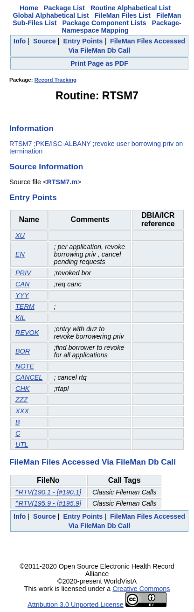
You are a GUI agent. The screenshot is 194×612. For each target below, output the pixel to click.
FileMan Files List (123, 15)
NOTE (24, 366)
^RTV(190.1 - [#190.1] (48, 492)
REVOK (27, 332)
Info (20, 41)
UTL (21, 444)
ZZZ (21, 399)
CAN (22, 284)
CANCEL (28, 377)
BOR (22, 351)
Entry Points (83, 41)
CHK (22, 388)
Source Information (46, 166)
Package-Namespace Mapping (121, 26)
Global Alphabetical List (51, 15)
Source (44, 41)
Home (29, 8)
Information (31, 128)
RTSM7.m (62, 182)
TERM (25, 306)
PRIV (23, 273)
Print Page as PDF (99, 63)
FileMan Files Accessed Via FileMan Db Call (92, 461)
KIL (20, 317)
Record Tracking (55, 80)
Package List (64, 8)
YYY (22, 295)
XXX (22, 411)
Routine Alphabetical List (130, 8)
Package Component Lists (104, 23)
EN (20, 254)
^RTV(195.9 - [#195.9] (48, 503)
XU (20, 235)
